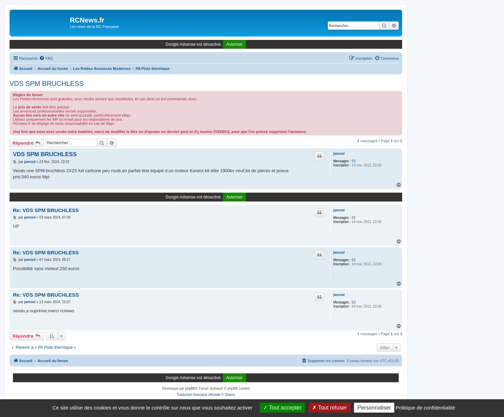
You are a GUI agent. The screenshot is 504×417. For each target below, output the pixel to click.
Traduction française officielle (198, 395)
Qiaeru (230, 395)
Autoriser (234, 44)
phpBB (190, 388)
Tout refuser (329, 408)
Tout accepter (282, 408)
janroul (339, 153)
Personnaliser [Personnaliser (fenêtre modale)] (374, 408)
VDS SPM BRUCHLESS (47, 83)
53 (353, 161)
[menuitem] (46, 58)
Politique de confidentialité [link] (425, 408)
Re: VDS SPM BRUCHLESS (46, 210)
